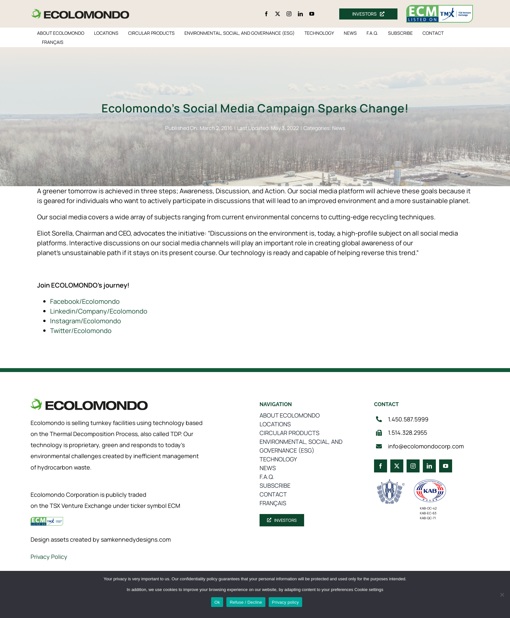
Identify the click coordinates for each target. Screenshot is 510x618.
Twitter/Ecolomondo (81, 330)
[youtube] (311, 13)
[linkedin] (300, 13)
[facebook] (266, 13)
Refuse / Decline (246, 602)
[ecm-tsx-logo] (439, 8)
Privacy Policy (49, 556)
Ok (217, 602)
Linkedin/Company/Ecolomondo (98, 311)
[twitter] (277, 13)
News (338, 128)
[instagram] (289, 13)
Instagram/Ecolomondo (85, 320)
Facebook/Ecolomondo (85, 301)
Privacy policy (285, 602)
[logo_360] (80, 11)
